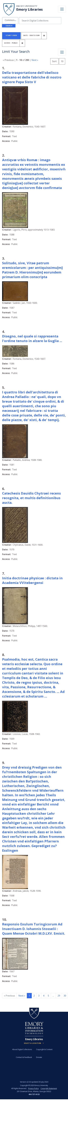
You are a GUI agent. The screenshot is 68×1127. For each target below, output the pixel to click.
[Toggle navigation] (62, 9)
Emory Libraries (29, 9)
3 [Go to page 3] (38, 995)
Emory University (26, 6)
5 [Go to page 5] (48, 995)
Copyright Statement (49, 1088)
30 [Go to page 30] (65, 995)
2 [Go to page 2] (34, 995)
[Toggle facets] (62, 52)
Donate (39, 1057)
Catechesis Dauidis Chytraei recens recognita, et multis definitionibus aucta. (31, 498)
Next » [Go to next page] (21, 995)
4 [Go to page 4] (43, 995)
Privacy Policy (33, 1088)
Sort (54, 61)
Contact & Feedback (24, 1057)
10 (63, 61)
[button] (10, 20)
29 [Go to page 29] (59, 995)
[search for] (40, 20)
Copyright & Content (44, 1049)
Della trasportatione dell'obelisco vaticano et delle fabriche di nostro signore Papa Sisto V (31, 77)
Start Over (11, 35)
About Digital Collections (22, 1049)
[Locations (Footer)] (34, 1043)
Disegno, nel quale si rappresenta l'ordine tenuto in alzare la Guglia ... (32, 338)
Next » (34, 60)
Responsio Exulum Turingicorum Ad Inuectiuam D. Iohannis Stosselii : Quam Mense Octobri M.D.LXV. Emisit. (33, 929)
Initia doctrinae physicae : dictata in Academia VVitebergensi (32, 580)
